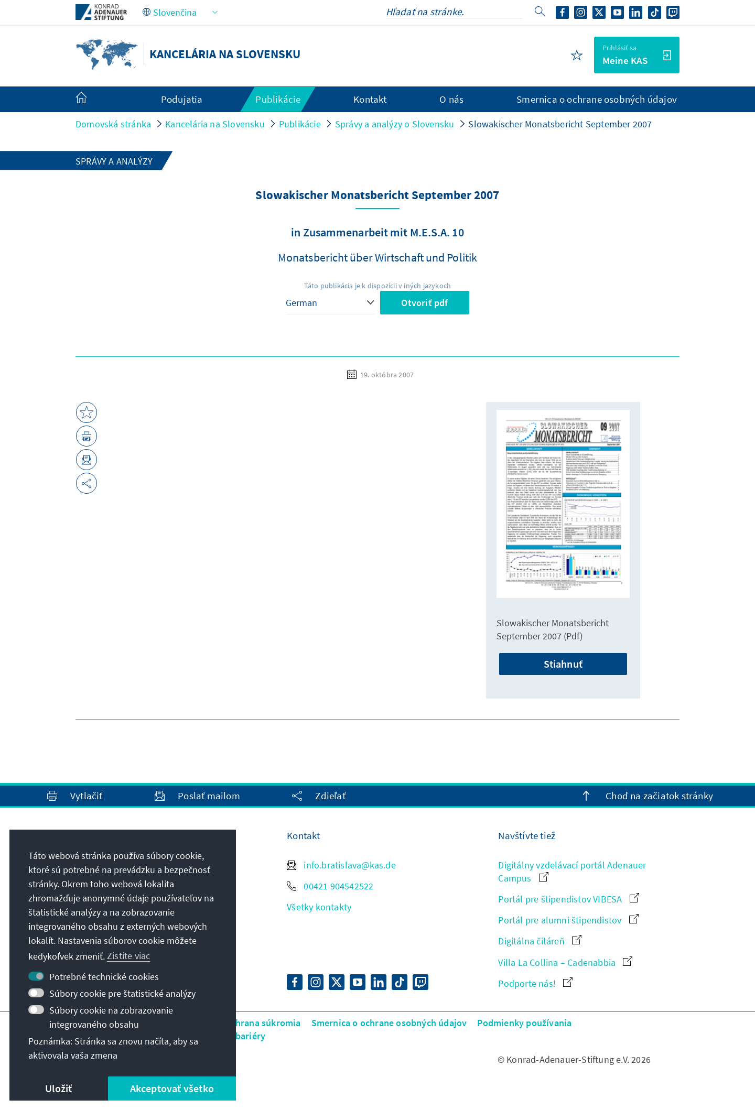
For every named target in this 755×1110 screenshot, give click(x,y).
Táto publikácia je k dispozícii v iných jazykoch (377, 285)
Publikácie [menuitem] (277, 99)
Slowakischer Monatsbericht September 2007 (560, 124)
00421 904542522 (330, 886)
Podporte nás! (535, 983)
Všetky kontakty (319, 907)
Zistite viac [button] (128, 956)
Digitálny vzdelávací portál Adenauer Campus (572, 871)
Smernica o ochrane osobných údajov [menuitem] (596, 99)
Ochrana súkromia (262, 1023)
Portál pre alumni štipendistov (568, 920)
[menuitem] (92, 99)
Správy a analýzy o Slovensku (395, 124)
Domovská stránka (113, 124)
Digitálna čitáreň (539, 941)
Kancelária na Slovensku (215, 124)
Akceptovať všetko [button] (172, 1088)
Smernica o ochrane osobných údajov (389, 1023)
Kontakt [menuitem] (369, 99)
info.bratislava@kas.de (341, 865)
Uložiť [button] (58, 1088)
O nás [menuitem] (451, 99)
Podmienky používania (524, 1023)
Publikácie (300, 124)
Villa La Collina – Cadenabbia (565, 962)
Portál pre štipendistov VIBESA (568, 899)
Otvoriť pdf (424, 303)
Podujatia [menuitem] (182, 99)
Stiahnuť (563, 663)
